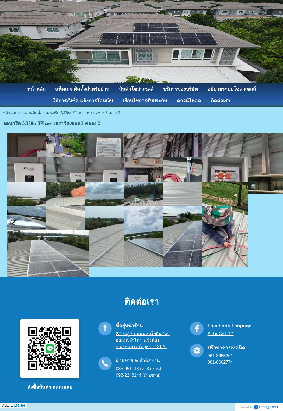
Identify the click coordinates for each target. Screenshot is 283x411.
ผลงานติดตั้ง (31, 113)
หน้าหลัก (10, 113)
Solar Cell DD (221, 333)
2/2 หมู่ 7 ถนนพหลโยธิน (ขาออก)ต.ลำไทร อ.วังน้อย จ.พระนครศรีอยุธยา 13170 (142, 340)
